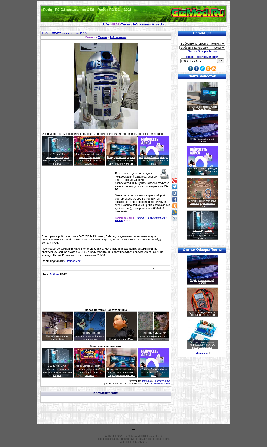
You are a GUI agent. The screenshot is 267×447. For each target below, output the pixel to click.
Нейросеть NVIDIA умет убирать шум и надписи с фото (153, 335)
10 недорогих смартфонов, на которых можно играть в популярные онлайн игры (121, 160)
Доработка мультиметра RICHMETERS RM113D (202, 313)
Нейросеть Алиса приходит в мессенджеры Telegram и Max (153, 160)
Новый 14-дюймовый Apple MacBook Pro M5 (202, 108)
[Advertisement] (77, 202)
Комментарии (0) (160, 383)
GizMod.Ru (158, 24)
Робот (106, 24)
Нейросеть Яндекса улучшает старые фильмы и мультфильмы (89, 335)
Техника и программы (133, 13)
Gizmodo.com (72, 261)
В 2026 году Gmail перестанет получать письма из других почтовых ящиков (202, 234)
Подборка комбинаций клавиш (202, 140)
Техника (125, 24)
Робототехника (141, 24)
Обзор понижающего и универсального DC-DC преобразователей (202, 345)
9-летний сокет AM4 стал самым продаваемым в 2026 (202, 203)
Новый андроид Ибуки (121, 339)
